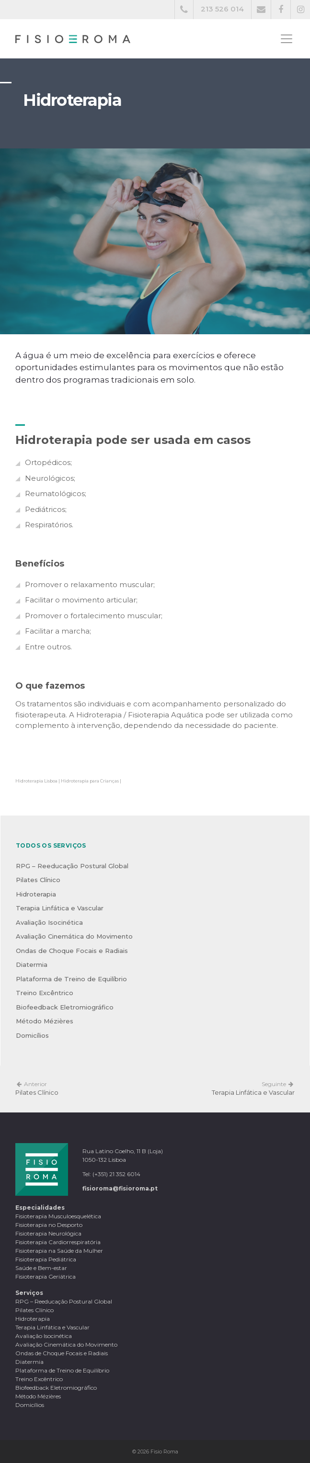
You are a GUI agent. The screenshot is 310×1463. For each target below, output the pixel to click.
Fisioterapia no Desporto (48, 1224)
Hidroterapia (36, 894)
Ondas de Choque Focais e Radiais (72, 950)
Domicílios (32, 1035)
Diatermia (31, 964)
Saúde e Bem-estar (41, 1267)
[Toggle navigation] (286, 39)
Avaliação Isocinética (49, 922)
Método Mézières (44, 1021)
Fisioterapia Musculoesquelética (58, 1216)
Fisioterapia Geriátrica (45, 1276)
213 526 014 (222, 8)
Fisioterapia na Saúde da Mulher (59, 1250)
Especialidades (40, 1207)
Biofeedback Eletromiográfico (65, 1007)
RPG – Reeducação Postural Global (72, 866)
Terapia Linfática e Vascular (59, 908)
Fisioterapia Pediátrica (45, 1259)
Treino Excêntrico (44, 993)
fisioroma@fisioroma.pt (120, 1188)
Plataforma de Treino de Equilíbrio (71, 979)
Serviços (29, 1292)
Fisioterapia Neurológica (48, 1233)
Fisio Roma (164, 1451)
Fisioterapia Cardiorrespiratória (58, 1242)
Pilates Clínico (38, 880)
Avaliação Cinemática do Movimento (74, 936)
